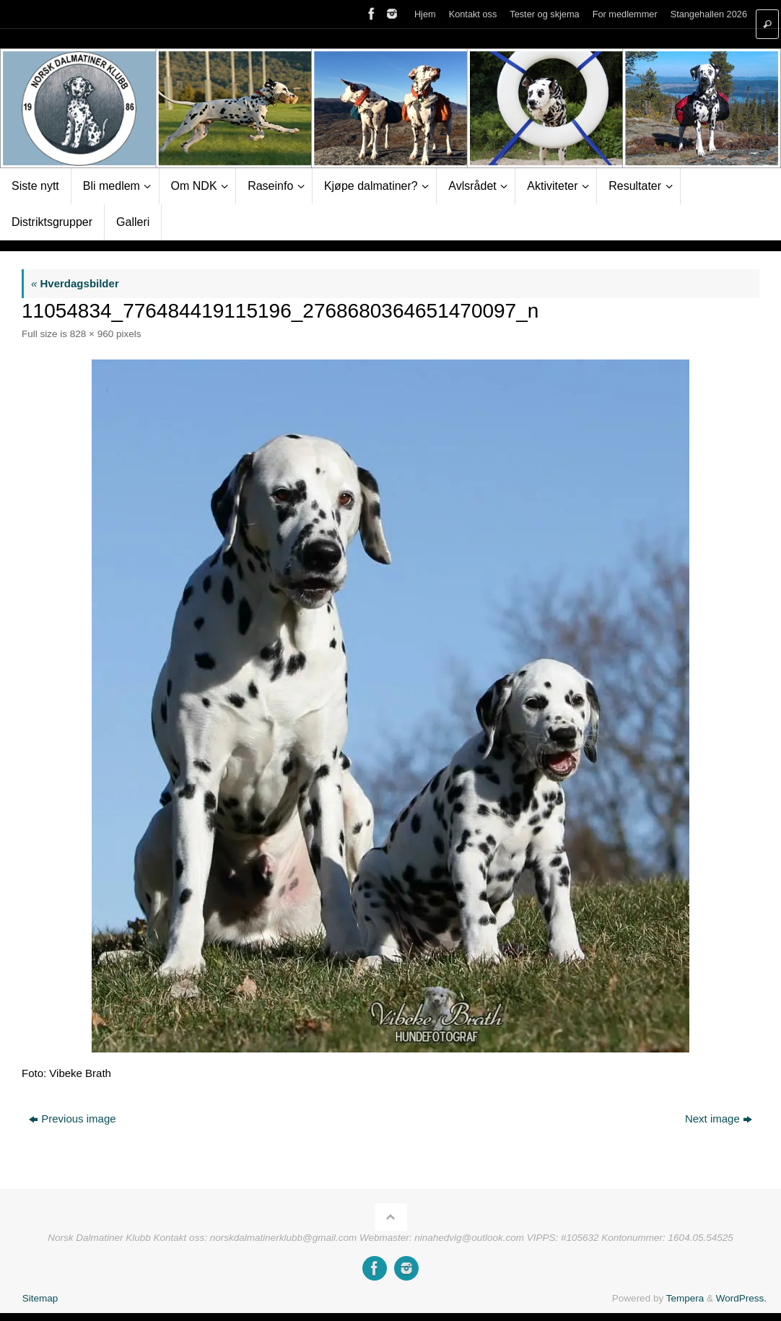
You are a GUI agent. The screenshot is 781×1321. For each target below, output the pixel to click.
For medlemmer (625, 14)
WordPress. (741, 1298)
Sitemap (40, 1298)
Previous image (72, 1118)
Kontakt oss (473, 14)
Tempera (685, 1298)
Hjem (425, 14)
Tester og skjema (544, 14)
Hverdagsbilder (75, 283)
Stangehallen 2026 (709, 14)
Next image (718, 1118)
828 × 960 (91, 333)
